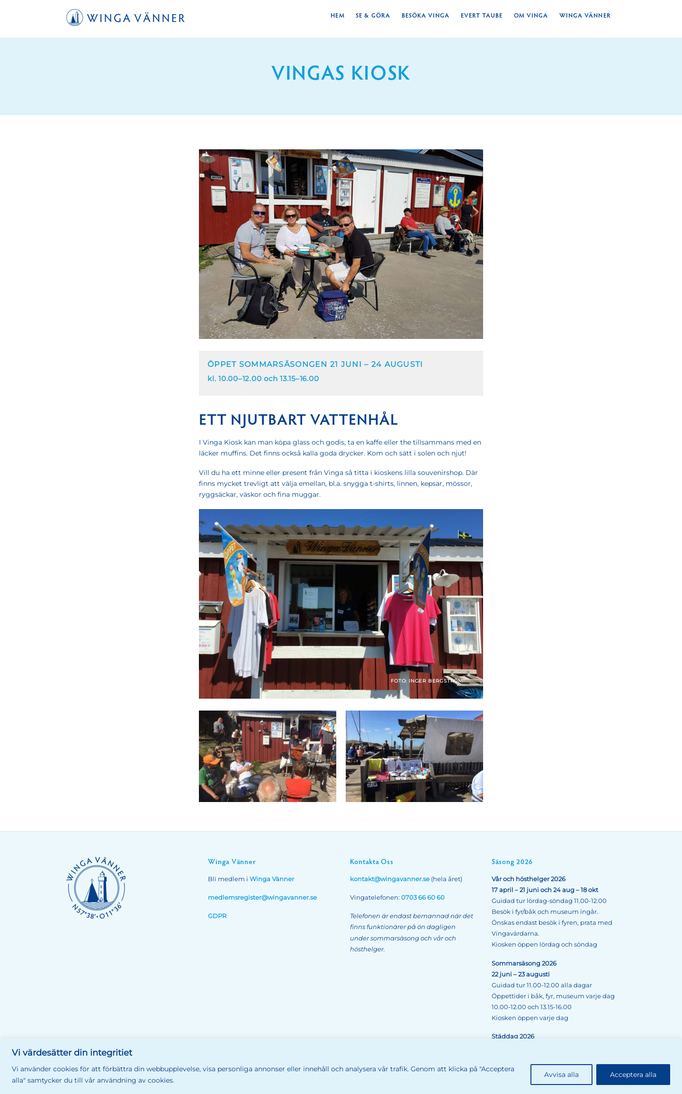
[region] (341, 1066)
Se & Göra (373, 15)
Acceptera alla (633, 1074)
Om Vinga (531, 15)
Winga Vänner (584, 15)
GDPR (217, 916)
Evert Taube (482, 15)
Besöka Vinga (425, 15)
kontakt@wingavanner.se (390, 879)
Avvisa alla (561, 1074)
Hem (337, 15)
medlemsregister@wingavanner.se (262, 897)
